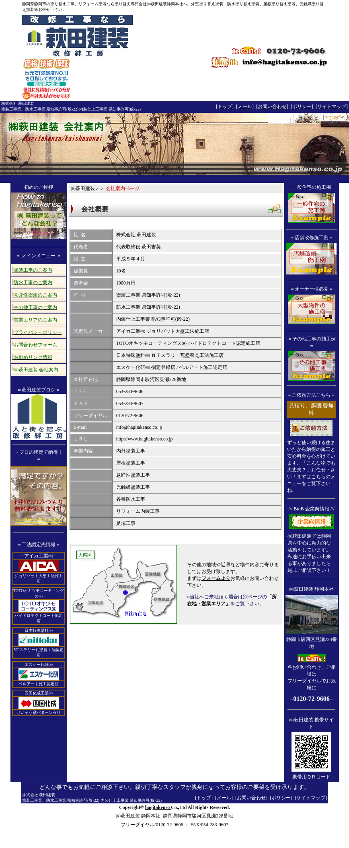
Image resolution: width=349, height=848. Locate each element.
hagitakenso (158, 807)
